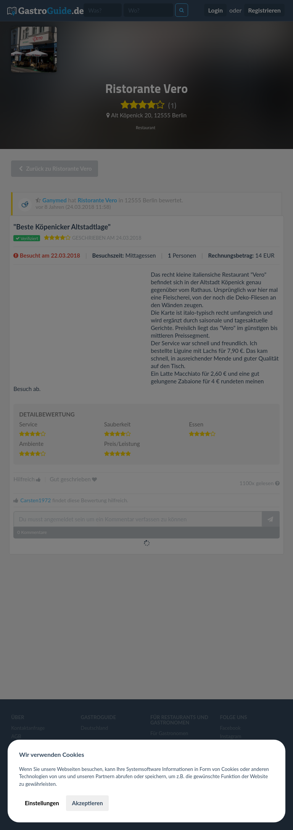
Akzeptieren (87, 803)
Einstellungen (42, 803)
